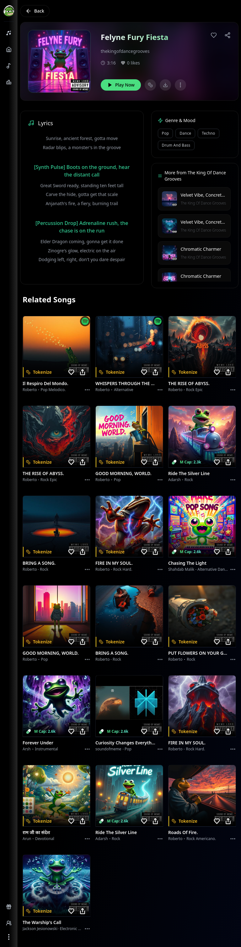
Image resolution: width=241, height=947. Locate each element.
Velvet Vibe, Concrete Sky (206, 195)
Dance (185, 133)
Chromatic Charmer (201, 249)
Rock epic (194, 389)
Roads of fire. (183, 832)
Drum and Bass (176, 145)
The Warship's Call (42, 922)
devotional (44, 838)
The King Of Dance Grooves (203, 203)
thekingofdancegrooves (125, 51)
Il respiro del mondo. (45, 383)
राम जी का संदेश (36, 832)
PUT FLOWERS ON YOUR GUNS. (198, 653)
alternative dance (213, 569)
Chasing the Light (187, 563)
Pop (165, 133)
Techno (208, 133)
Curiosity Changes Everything (125, 743)
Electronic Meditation (78, 928)
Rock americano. (201, 838)
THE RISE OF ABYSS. (189, 383)
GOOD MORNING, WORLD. (123, 473)
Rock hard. (122, 569)
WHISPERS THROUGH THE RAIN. (125, 383)
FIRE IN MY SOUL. (114, 563)
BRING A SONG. (39, 563)
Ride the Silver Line (189, 473)
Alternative (123, 389)
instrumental (46, 749)
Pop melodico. (53, 389)
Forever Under (38, 743)
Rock (189, 479)
